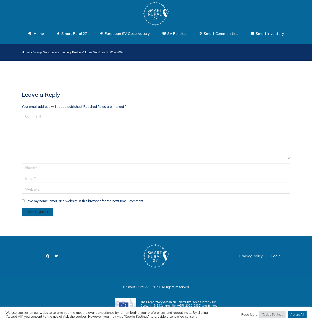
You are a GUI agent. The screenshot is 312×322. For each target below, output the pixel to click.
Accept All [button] (297, 314)
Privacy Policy (251, 256)
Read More (249, 315)
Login (276, 256)
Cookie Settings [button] (272, 314)
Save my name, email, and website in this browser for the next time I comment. (85, 201)
